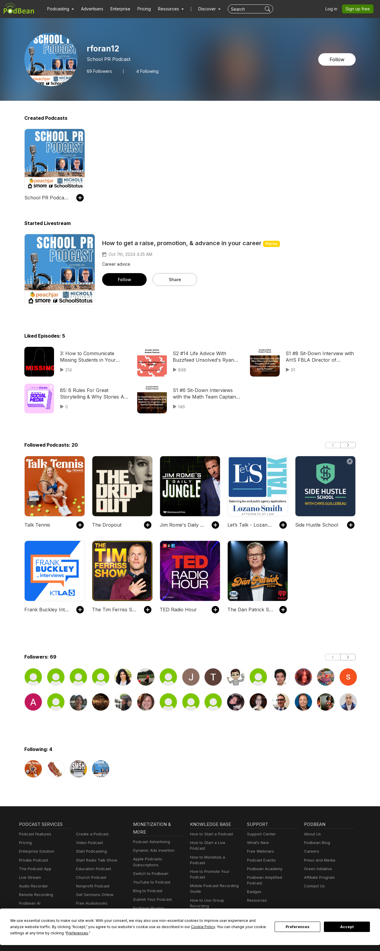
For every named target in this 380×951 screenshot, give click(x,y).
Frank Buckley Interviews (47, 609)
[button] (59, 9)
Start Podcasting (90, 851)
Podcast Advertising (150, 842)
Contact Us (313, 886)
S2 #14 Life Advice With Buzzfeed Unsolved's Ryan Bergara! (201, 357)
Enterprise (116, 9)
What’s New (257, 842)
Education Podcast (92, 869)
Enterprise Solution (35, 851)
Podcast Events (260, 860)
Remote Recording (35, 894)
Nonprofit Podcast (91, 886)
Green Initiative (317, 869)
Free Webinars (260, 851)
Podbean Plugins (148, 908)
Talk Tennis (36, 524)
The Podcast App (34, 869)
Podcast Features (34, 834)
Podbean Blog (316, 842)
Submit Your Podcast (151, 899)
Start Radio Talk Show (95, 860)
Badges (253, 886)
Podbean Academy (263, 869)
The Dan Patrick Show (250, 609)
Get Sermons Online (93, 894)
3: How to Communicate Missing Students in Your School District (94, 356)
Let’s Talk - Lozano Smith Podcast (250, 524)
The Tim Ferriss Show (115, 609)
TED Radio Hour (177, 609)
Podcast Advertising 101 (211, 903)
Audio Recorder (32, 886)
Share (174, 279)
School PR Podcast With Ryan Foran (47, 197)
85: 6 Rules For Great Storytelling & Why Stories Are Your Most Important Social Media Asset (91, 394)
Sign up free (359, 9)
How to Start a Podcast (210, 834)
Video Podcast (88, 842)
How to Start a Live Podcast (214, 842)
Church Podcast (90, 877)
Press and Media (318, 860)
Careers (311, 851)
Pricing (140, 9)
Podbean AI (29, 903)
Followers (98, 71)
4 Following (145, 71)
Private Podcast (32, 860)
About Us (312, 834)
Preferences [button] (21, 933)
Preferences (297, 927)
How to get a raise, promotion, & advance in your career (181, 243)
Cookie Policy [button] (145, 927)
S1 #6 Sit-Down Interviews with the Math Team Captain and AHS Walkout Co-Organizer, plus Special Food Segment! (207, 394)
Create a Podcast (91, 834)
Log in (333, 9)
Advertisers (90, 9)
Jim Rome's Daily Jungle (183, 524)
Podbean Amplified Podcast (271, 877)
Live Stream (29, 877)
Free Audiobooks (90, 903)
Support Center (260, 834)
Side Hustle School (315, 524)
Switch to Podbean (149, 873)
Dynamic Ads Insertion (152, 850)
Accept (347, 927)
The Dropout (105, 524)
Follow (337, 59)
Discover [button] (201, 9)
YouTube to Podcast (150, 882)
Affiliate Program (318, 877)
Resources (256, 894)
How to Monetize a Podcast (214, 851)
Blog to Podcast (146, 891)
